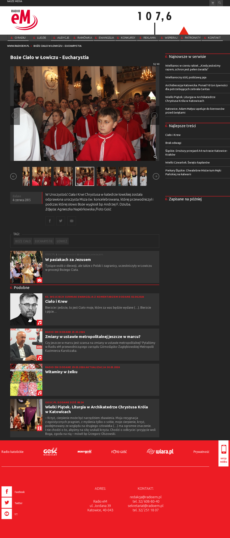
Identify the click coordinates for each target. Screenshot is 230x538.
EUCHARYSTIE (44, 241)
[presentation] (21, 519)
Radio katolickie (12, 451)
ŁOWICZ (62, 241)
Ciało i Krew (56, 301)
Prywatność (201, 451)
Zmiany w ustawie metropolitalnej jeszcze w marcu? (93, 336)
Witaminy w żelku (61, 371)
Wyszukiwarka (219, 3)
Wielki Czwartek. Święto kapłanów (187, 162)
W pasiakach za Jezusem (68, 259)
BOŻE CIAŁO (23, 241)
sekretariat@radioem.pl (145, 506)
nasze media (14, 1)
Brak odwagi (173, 142)
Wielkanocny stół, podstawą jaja (185, 77)
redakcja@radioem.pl (146, 497)
